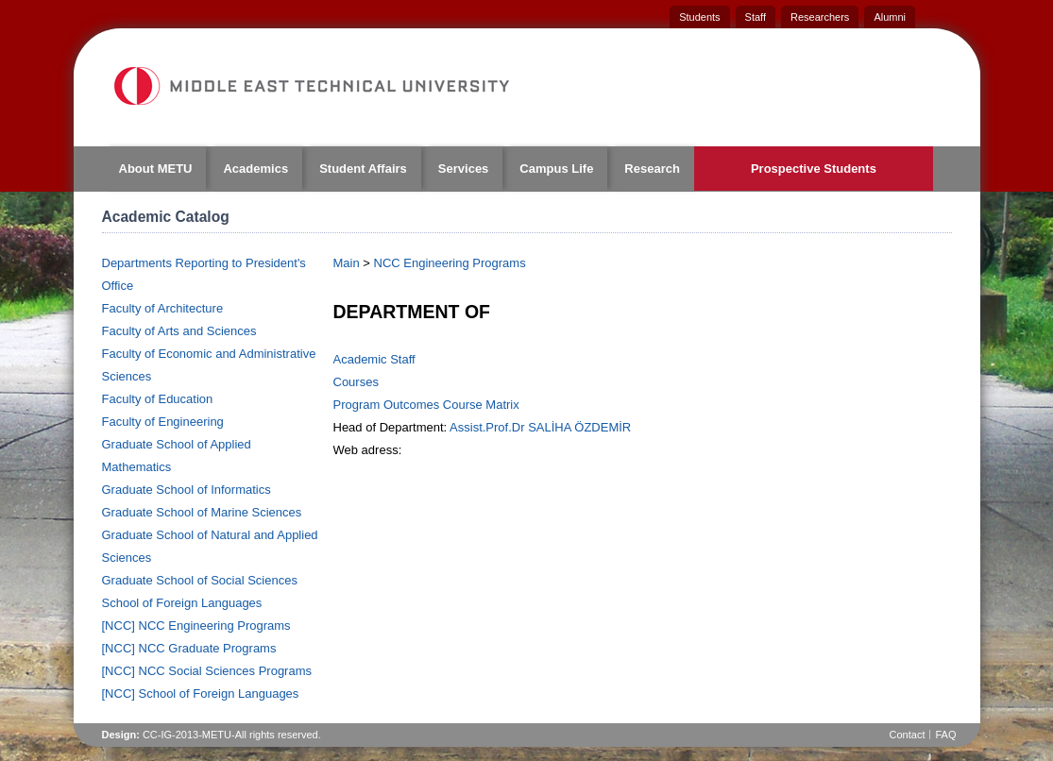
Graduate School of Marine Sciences (202, 512)
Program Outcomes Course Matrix (426, 404)
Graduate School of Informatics (186, 489)
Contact (908, 734)
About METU (156, 168)
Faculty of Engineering (163, 421)
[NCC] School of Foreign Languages (200, 693)
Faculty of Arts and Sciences (179, 331)
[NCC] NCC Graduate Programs (189, 648)
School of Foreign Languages (182, 603)
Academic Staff (374, 359)
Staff (755, 17)
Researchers (819, 17)
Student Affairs (363, 168)
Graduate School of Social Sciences (199, 580)
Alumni (890, 17)
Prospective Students (813, 168)
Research (652, 168)
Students (699, 17)
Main (346, 263)
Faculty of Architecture (163, 308)
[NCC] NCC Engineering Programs (196, 625)
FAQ (945, 734)
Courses (356, 382)
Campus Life (556, 168)
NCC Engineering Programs (450, 263)
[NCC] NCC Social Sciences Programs (207, 671)
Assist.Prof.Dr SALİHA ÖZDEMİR (540, 427)
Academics (255, 168)
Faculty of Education (157, 399)
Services (463, 168)
